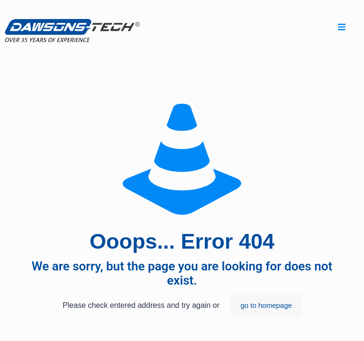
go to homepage (265, 305)
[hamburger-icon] (342, 28)
